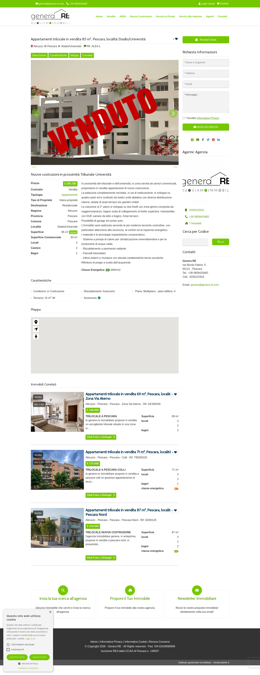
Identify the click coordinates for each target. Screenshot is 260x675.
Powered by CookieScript (28, 668)
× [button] (50, 612)
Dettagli (73, 242)
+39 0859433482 (76, 3)
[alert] (28, 640)
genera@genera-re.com (50, 3)
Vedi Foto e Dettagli (99, 446)
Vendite (111, 16)
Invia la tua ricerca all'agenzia (63, 608)
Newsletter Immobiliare (197, 608)
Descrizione (39, 55)
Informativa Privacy (111, 651)
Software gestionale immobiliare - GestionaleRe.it (203, 672)
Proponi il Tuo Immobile (130, 608)
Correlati (87, 55)
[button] (28, 663)
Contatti (222, 16)
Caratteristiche (58, 55)
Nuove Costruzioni (141, 16)
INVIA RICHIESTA (206, 127)
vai (221, 242)
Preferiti (222, 3)
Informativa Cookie (136, 651)
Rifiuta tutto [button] (39, 657)
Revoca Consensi (159, 651)
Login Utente (206, 3)
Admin (94, 651)
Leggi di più (30, 638)
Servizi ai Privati (165, 16)
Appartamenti (69, 204)
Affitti (123, 16)
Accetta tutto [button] (17, 657)
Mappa (75, 55)
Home (99, 16)
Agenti (210, 16)
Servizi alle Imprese (190, 16)
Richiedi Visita (205, 39)
